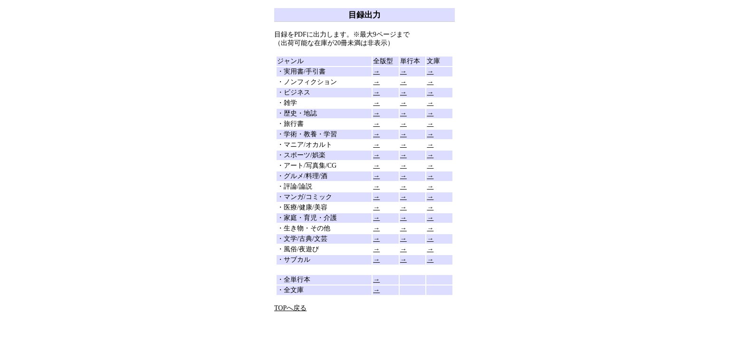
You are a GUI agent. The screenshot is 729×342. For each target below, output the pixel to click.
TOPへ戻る (290, 308)
